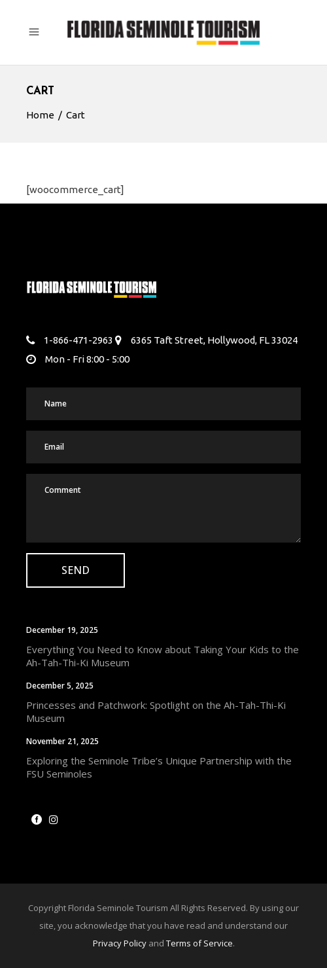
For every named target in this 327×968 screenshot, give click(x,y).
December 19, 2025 (62, 630)
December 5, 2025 (60, 685)
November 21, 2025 (62, 741)
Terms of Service (199, 943)
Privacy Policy (119, 943)
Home (40, 114)
